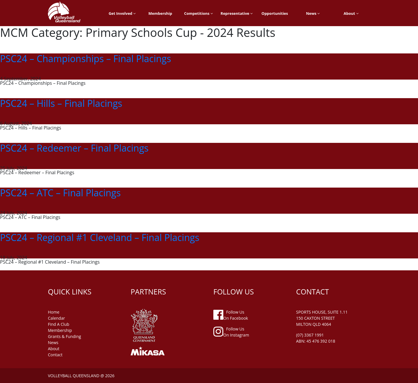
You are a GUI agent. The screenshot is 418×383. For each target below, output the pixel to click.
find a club (58, 324)
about (53, 348)
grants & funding (64, 336)
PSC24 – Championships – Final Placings (85, 58)
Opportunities (275, 13)
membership (60, 330)
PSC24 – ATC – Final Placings (60, 192)
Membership (160, 13)
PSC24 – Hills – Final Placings (61, 103)
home (54, 312)
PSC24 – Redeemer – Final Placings (74, 148)
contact (55, 354)
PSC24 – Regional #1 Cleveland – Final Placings (99, 237)
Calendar (56, 318)
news (53, 342)
